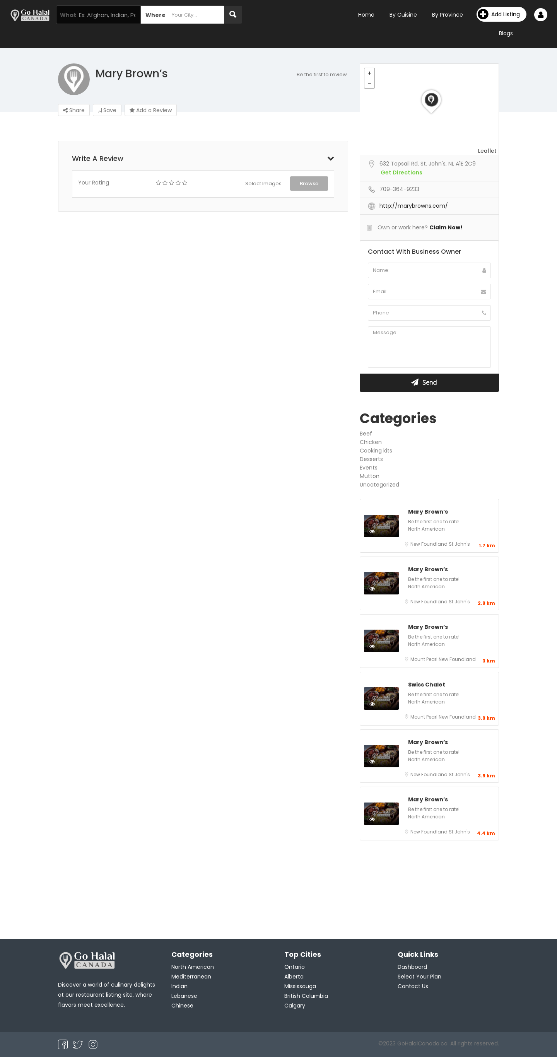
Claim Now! (446, 227)
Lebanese (184, 996)
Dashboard (412, 967)
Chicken (371, 442)
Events (369, 467)
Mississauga (300, 986)
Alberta (294, 976)
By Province (447, 15)
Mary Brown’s (428, 512)
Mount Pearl (424, 659)
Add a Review (151, 110)
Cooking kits (376, 450)
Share (74, 110)
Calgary (294, 1005)
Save (107, 110)
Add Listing (499, 14)
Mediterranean (191, 976)
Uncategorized (379, 484)
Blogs (506, 33)
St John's (459, 544)
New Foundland (429, 544)
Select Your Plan (419, 976)
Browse (309, 183)
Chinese (182, 1005)
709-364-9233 (399, 189)
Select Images (263, 183)
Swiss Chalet (426, 684)
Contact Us (413, 986)
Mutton (369, 476)
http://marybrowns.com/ (413, 206)
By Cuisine (403, 15)
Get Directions (401, 172)
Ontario (294, 967)
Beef (366, 433)
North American (426, 529)
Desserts (371, 459)
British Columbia (306, 996)
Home (366, 15)
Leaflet (487, 151)
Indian (179, 986)
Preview (380, 531)
